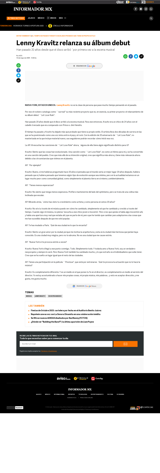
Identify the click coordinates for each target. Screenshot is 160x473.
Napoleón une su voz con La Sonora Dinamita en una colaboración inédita (65, 314)
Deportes (71, 394)
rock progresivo (55, 296)
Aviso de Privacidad (67, 409)
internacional (59, 394)
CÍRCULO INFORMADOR (63, 26)
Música (29, 296)
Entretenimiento (23, 36)
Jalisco (31, 18)
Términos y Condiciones (49, 351)
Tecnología (82, 394)
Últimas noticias (16, 18)
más (62, 18)
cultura (110, 394)
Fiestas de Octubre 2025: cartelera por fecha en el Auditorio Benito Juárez (66, 311)
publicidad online (86, 397)
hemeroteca (71, 397)
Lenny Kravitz (63, 105)
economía (120, 394)
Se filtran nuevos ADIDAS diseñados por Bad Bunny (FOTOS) (59, 318)
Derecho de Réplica (78, 409)
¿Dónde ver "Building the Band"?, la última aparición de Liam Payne (62, 322)
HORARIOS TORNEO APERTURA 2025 (28, 26)
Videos (51, 18)
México (41, 18)
